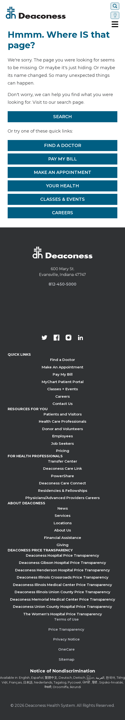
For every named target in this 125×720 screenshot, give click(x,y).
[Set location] (115, 15)
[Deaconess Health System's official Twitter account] (44, 338)
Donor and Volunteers (62, 429)
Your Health (62, 186)
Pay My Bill (62, 159)
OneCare (66, 649)
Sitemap (66, 659)
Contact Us (62, 403)
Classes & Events (62, 199)
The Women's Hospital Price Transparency (62, 614)
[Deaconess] (50, 13)
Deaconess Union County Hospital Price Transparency (62, 606)
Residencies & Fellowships (62, 490)
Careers (62, 212)
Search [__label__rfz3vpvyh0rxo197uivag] (62, 116)
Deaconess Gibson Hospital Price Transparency (62, 562)
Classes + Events (62, 389)
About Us (62, 530)
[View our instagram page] (68, 338)
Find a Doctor (62, 145)
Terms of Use (66, 619)
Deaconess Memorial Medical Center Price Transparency (62, 599)
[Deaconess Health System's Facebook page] (56, 338)
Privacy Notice (66, 639)
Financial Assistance (62, 537)
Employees (62, 436)
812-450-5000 (62, 284)
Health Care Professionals (62, 421)
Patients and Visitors (63, 414)
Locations (63, 523)
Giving (62, 545)
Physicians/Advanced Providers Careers (62, 497)
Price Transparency (66, 629)
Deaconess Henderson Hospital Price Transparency (62, 570)
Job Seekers (62, 443)
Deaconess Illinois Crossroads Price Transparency (62, 577)
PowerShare (62, 476)
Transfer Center (62, 461)
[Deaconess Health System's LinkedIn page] (80, 338)
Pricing (62, 450)
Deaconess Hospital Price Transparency (62, 555)
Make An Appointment (62, 172)
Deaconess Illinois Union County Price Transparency (62, 592)
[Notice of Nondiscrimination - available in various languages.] (62, 672)
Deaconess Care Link (62, 468)
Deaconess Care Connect (62, 483)
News (62, 508)
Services (62, 515)
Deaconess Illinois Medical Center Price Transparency (62, 584)
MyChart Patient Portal (63, 381)
